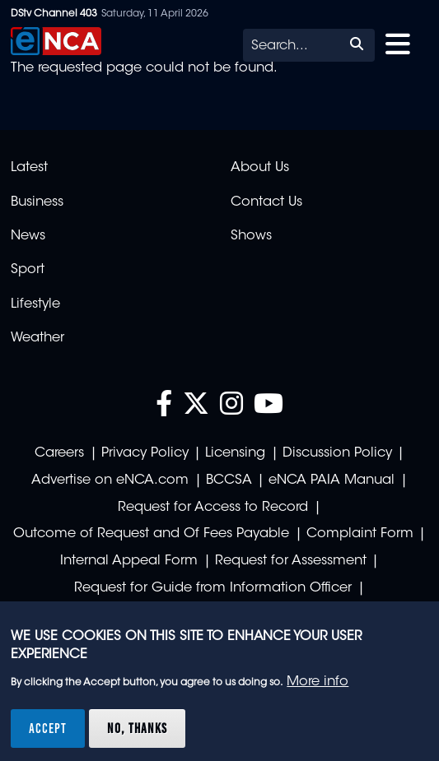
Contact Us (266, 202)
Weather (37, 338)
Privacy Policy (145, 453)
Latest (29, 167)
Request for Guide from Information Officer (213, 588)
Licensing (235, 453)
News (28, 236)
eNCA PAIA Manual (332, 480)
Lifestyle (35, 304)
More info (317, 682)
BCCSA (229, 480)
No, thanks (137, 728)
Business (37, 202)
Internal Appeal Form (129, 561)
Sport (27, 269)
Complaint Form (359, 534)
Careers (59, 453)
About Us (260, 167)
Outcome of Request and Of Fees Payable (151, 534)
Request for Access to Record (213, 507)
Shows (251, 236)
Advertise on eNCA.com (110, 480)
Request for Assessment (291, 561)
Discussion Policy (337, 453)
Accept (48, 728)
